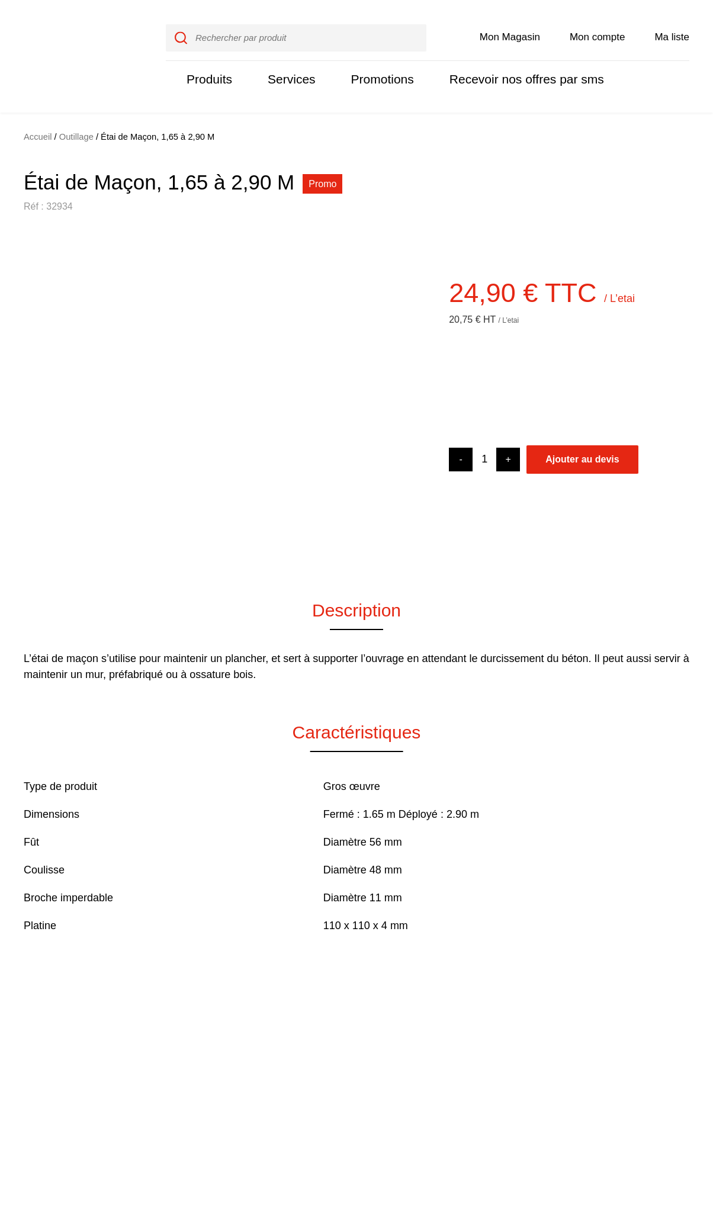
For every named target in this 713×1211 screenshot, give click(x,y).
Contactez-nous (529, 1050)
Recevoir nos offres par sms (513, 66)
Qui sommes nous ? (437, 1026)
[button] (41, 378)
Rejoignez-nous (428, 1050)
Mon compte (597, 25)
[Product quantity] (484, 434)
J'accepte (662, 1145)
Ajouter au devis (582, 434)
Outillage (76, 112)
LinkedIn (668, 1052)
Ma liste (672, 25)
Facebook (666, 1026)
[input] (296, 25)
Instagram (666, 1039)
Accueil (38, 112)
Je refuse (590, 1145)
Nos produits (313, 1040)
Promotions (374, 66)
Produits (208, 66)
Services (287, 66)
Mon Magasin (510, 25)
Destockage (523, 1075)
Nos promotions (431, 1075)
